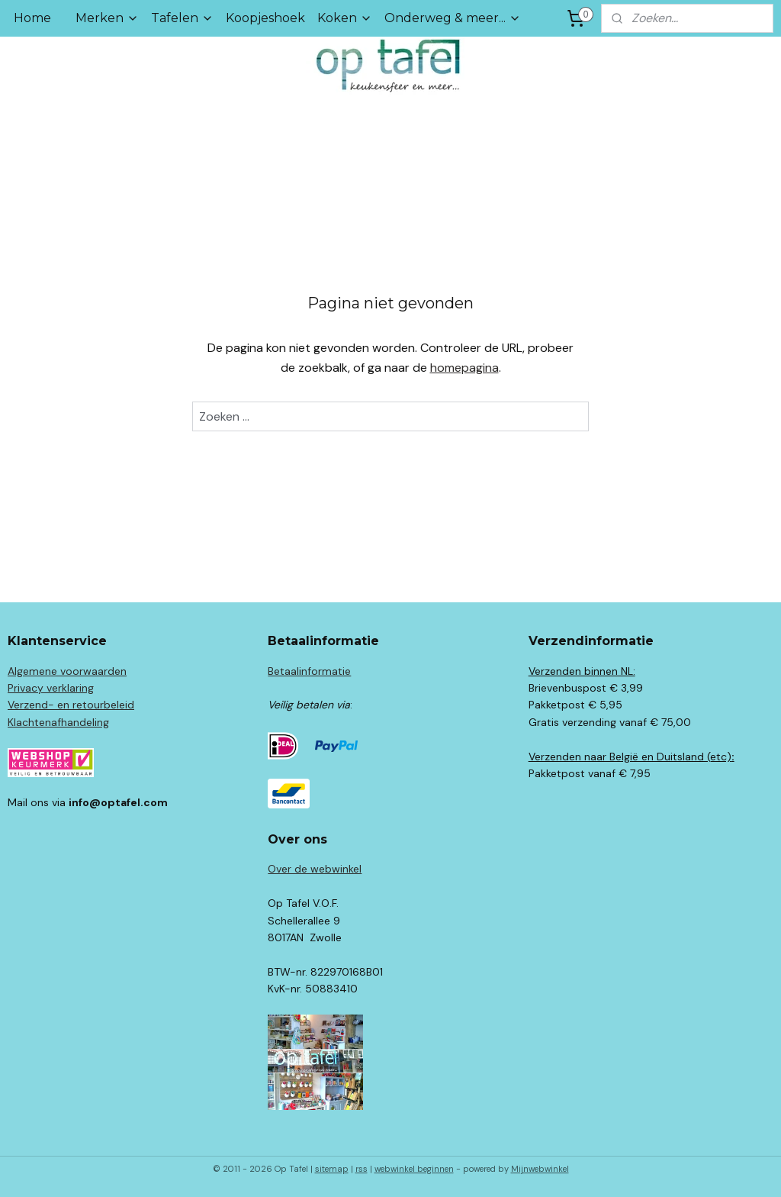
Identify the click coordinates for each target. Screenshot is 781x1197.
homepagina (464, 368)
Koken (344, 18)
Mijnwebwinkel (540, 1168)
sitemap (332, 1168)
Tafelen (182, 18)
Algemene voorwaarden (67, 671)
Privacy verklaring (51, 688)
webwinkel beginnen (414, 1168)
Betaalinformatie (309, 671)
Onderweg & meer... (452, 18)
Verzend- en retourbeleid (71, 704)
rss (361, 1168)
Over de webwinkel (315, 869)
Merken (107, 18)
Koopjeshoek (265, 18)
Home (32, 18)
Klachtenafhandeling (58, 722)
